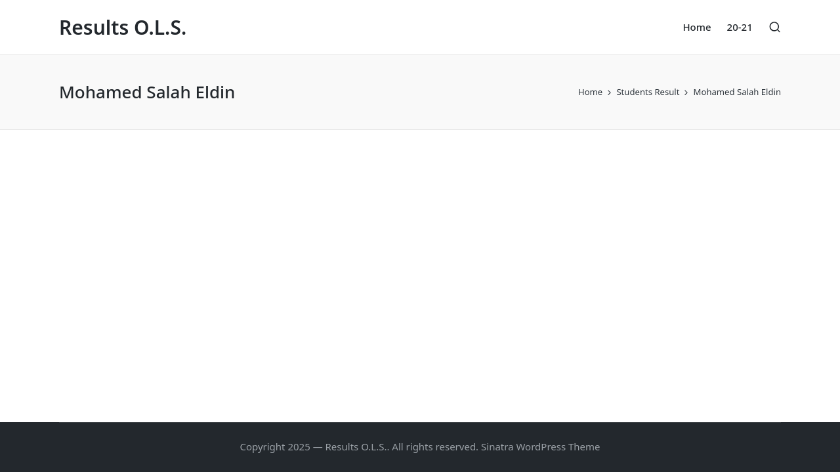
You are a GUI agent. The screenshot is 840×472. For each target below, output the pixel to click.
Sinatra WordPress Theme (540, 446)
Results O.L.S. (122, 27)
